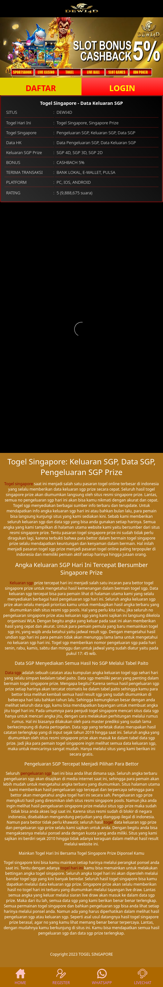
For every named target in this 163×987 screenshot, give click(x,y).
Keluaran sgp (21, 583)
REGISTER (61, 977)
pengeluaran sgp (36, 773)
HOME (20, 977)
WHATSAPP (102, 977)
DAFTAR (41, 87)
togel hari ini (71, 868)
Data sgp (13, 672)
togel (108, 822)
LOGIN (122, 87)
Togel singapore (18, 483)
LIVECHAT (142, 977)
